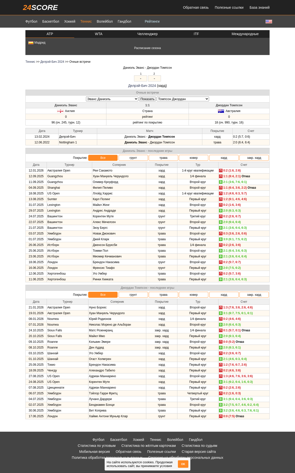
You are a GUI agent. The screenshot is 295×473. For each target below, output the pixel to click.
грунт (133, 158)
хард (224, 158)
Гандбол (124, 21)
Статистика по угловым (97, 446)
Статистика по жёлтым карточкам (148, 446)
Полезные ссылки (229, 7)
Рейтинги (152, 21)
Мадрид (36, 42)
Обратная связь (196, 7)
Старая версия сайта (199, 452)
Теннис (86, 21)
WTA (98, 34)
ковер (194, 158)
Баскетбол (50, 21)
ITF (196, 34)
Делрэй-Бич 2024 (52, 61)
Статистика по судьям (199, 446)
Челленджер (147, 34)
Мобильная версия (94, 452)
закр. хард (254, 158)
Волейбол (105, 21)
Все (103, 158)
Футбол (31, 21)
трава (163, 158)
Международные (245, 34)
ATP (50, 34)
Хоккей (69, 21)
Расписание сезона (147, 48)
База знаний (260, 7)
